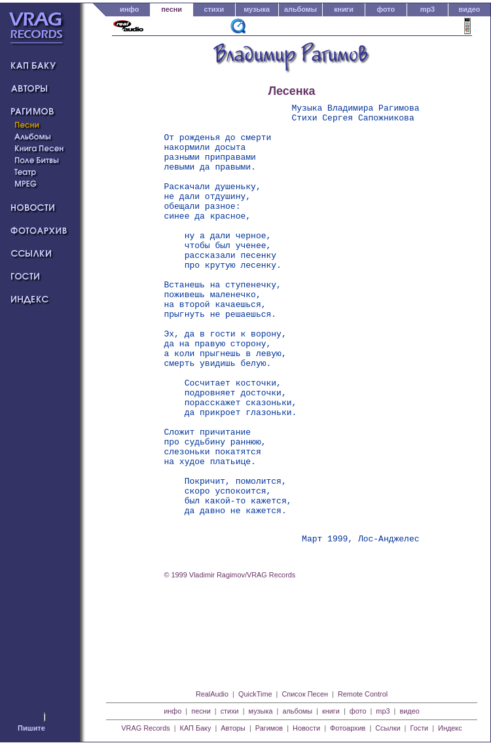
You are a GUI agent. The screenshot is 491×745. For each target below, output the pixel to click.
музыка (257, 9)
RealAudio (212, 694)
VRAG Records (145, 728)
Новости (306, 728)
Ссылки (387, 728)
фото (386, 9)
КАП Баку (195, 728)
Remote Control (363, 694)
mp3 (427, 9)
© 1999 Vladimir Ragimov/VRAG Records (230, 663)
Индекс (450, 728)
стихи (214, 9)
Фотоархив (347, 728)
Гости (419, 728)
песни (171, 9)
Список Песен (305, 694)
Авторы (233, 728)
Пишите (31, 728)
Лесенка (292, 91)
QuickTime (255, 694)
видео (470, 9)
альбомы (300, 9)
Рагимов (269, 728)
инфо (129, 9)
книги (344, 9)
